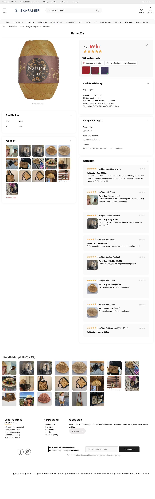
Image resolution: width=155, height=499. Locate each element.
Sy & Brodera (70, 22)
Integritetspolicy (51, 452)
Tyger (80, 22)
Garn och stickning (56, 22)
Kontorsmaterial (105, 22)
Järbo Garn (87, 148)
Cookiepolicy (50, 447)
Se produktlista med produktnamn (122, 63)
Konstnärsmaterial (142, 22)
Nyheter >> (64, 2)
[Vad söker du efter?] (73, 10)
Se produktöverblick (94, 63)
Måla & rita (30, 22)
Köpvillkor (49, 445)
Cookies (48, 450)
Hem (3, 27)
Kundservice (50, 442)
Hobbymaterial (18, 22)
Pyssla (7, 22)
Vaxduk (88, 22)
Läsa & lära (128, 22)
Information (147, 2)
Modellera (117, 22)
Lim (95, 22)
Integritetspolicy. (113, 473)
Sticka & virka (42, 22)
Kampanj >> (76, 2)
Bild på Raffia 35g (37, 103)
